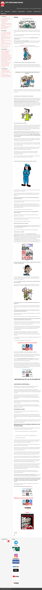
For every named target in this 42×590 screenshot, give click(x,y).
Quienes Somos (7, 11)
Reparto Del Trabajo (37, 11)
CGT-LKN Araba (4, 16)
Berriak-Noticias (3, 13)
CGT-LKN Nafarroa (4, 68)
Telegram (30, 486)
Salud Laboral (29, 11)
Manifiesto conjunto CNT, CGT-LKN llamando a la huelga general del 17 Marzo (6, 44)
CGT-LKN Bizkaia (4, 30)
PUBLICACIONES (14, 11)
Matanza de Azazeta (4, 21)
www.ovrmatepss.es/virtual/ (23, 46)
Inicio (2, 11)
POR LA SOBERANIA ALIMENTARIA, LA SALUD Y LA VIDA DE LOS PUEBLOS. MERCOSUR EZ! (6, 24)
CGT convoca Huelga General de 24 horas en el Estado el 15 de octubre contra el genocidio (6, 63)
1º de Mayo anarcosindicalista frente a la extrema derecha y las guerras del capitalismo (5, 19)
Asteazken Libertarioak (5, 74)
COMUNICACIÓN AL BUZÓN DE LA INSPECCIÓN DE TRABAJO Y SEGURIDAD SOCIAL (6, 27)
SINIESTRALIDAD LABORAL (5, 70)
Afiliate (27, 512)
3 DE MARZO (3, 22)
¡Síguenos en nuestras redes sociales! (27, 342)
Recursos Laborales (21, 11)
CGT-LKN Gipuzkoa (4, 49)
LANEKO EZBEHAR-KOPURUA (6, 71)
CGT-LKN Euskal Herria (14, 2)
